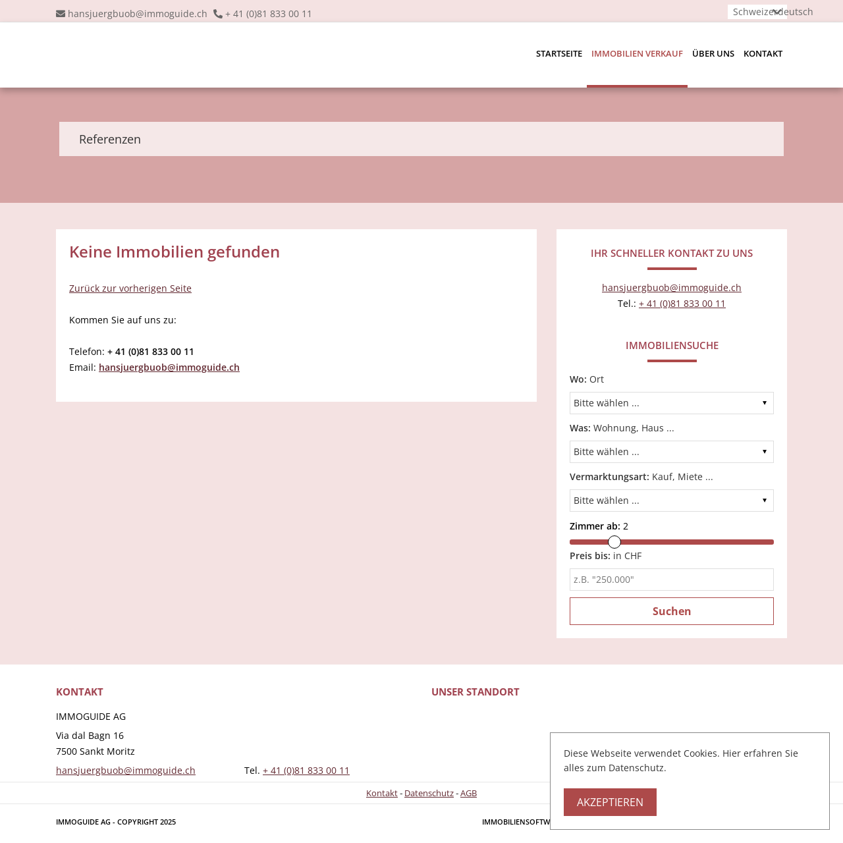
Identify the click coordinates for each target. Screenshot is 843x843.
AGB (468, 793)
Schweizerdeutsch (773, 11)
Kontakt (763, 53)
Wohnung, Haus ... (622, 428)
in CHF (605, 555)
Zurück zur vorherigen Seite (130, 288)
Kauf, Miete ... (641, 476)
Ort (587, 379)
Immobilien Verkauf (637, 53)
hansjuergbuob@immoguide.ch (137, 13)
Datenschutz (429, 793)
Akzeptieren (610, 802)
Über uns (713, 53)
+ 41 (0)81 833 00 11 (268, 13)
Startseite (559, 53)
